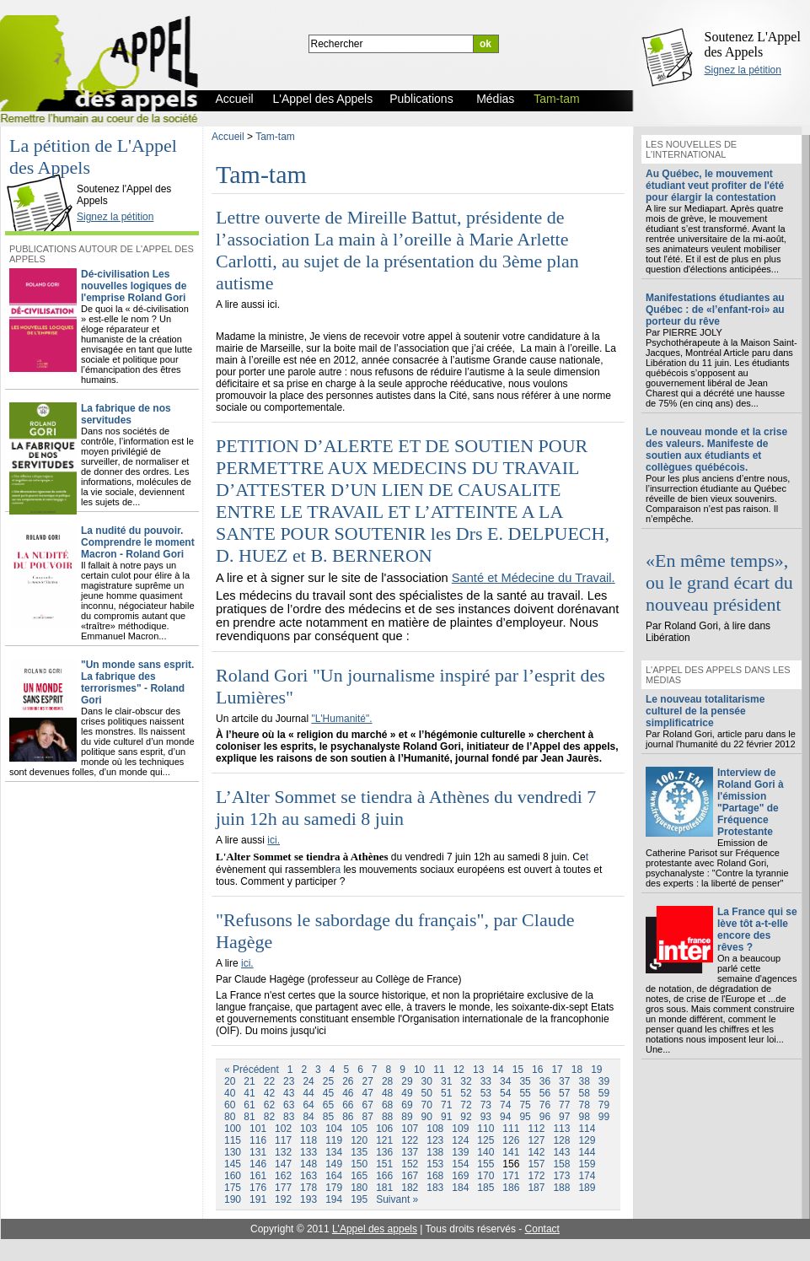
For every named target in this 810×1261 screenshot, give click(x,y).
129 (586, 1140)
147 (283, 1164)
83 (288, 1117)
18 (576, 1069)
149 (333, 1164)
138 (434, 1152)
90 (426, 1117)
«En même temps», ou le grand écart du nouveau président (719, 582)
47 (367, 1093)
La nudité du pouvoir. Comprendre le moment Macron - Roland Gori (138, 542)
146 (257, 1164)
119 (333, 1140)
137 (409, 1152)
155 (485, 1164)
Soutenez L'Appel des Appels (753, 44)
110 (485, 1128)
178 (308, 1188)
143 (561, 1152)
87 (367, 1117)
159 (586, 1164)
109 (460, 1128)
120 (359, 1140)
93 (485, 1117)
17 (556, 1069)
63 (288, 1105)
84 (308, 1117)
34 (505, 1081)
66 (347, 1105)
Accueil (228, 137)
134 (333, 1152)
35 (524, 1081)
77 (564, 1105)
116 (257, 1140)
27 (367, 1081)
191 (257, 1199)
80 (229, 1117)
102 (283, 1128)
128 (561, 1140)
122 (409, 1140)
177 (283, 1188)
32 (465, 1081)
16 (537, 1069)
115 (232, 1140)
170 (485, 1176)
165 (359, 1176)
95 (524, 1117)
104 (333, 1128)
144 (586, 1152)
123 (434, 1140)
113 (561, 1128)
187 (536, 1188)
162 (283, 1176)
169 (460, 1176)
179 (333, 1188)
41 (249, 1093)
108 (434, 1128)
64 (308, 1105)
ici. (273, 840)
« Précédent (251, 1069)
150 (359, 1164)
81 (249, 1117)
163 (308, 1176)
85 (328, 1117)
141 (510, 1152)
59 (603, 1093)
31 (446, 1081)
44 (308, 1093)
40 (229, 1093)
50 (426, 1093)
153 (434, 1164)
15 (517, 1069)
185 (485, 1188)
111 (510, 1128)
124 (460, 1140)
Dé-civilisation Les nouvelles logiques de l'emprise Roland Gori (133, 286)
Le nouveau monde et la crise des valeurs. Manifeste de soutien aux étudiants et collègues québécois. (716, 449)
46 (347, 1093)
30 (426, 1081)
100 (232, 1128)
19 (596, 1069)
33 (485, 1081)
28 (387, 1081)
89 (406, 1117)
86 (347, 1117)
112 (536, 1128)
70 (426, 1105)
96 (544, 1117)
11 (438, 1069)
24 (308, 1081)
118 (308, 1140)
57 (564, 1093)
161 (257, 1176)
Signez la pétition (743, 70)
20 (229, 1081)
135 (359, 1152)
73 (485, 1105)
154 (460, 1164)
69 (406, 1105)
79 (603, 1105)
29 (406, 1081)
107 (409, 1128)
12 (458, 1069)
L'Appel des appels (374, 1229)
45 (328, 1093)
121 (384, 1140)
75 (524, 1105)
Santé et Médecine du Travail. (533, 578)
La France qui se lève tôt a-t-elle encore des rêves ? (757, 929)
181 (384, 1188)
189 (586, 1188)
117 (283, 1140)
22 (269, 1081)
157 (536, 1164)
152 (409, 1164)
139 (460, 1152)
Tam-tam (275, 137)
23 (288, 1081)
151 (384, 1164)
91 (446, 1117)
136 (384, 1152)
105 (359, 1128)
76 (544, 1105)
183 (434, 1188)
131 (257, 1152)
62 (269, 1105)
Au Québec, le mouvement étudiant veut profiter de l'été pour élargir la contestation (715, 185)
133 (308, 1152)
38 (583, 1081)
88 (387, 1117)
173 (561, 1176)
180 (359, 1188)
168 (434, 1176)
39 (603, 1081)
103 (308, 1128)
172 (536, 1176)
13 (478, 1069)
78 (583, 1105)
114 (586, 1128)
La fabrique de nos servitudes (126, 414)
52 (465, 1093)
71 (446, 1105)
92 (465, 1117)
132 (283, 1152)
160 (232, 1176)
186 (510, 1188)
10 (419, 1069)
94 (505, 1117)
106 (384, 1128)
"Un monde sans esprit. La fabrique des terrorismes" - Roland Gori (137, 682)
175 (232, 1188)
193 (308, 1199)
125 (485, 1140)
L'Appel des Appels (44, 175)
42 (269, 1093)
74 (505, 1105)
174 (586, 1176)
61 (249, 1105)
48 (387, 1093)
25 (328, 1081)
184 (460, 1188)
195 (359, 1199)
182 (409, 1188)
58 (583, 1093)
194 (333, 1199)
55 (524, 1093)
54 (505, 1093)
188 (561, 1188)
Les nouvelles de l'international (691, 149)
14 (497, 1069)
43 (288, 1093)
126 (510, 1140)
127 (536, 1140)
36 (544, 1081)
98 (583, 1117)
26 (347, 1081)
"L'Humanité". (341, 719)
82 (269, 1117)
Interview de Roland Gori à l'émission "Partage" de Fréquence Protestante (750, 802)
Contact (542, 1229)
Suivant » (397, 1199)
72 (465, 1105)
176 (257, 1188)
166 (384, 1176)
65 (328, 1105)
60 (229, 1105)
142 (536, 1152)
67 (367, 1105)
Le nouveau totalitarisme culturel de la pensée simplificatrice (705, 711)
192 (283, 1199)
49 (406, 1093)
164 (333, 1176)
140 (485, 1152)
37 (564, 1081)
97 (564, 1117)
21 (249, 1081)
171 (510, 1176)
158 (561, 1164)
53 (485, 1093)
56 (544, 1093)
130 (232, 1152)
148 (308, 1164)
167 (409, 1176)
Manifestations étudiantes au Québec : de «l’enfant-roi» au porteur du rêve (715, 309)
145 (232, 1164)
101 (257, 1128)
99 (603, 1117)
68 (387, 1105)
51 (446, 1093)
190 (232, 1199)
